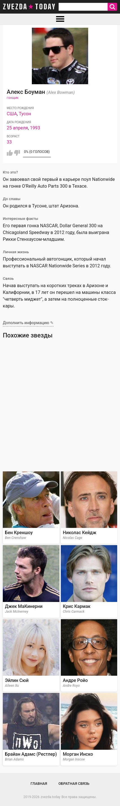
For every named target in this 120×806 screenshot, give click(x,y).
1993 (35, 128)
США (12, 113)
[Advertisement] (60, 407)
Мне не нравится (17, 153)
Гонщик (13, 97)
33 (9, 142)
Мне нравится (10, 153)
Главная (39, 783)
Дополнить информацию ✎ (28, 322)
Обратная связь (74, 783)
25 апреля (17, 128)
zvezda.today (50, 797)
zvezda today (29, 6)
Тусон (25, 113)
